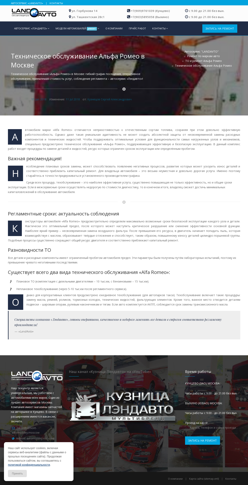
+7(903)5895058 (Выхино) (150, 17)
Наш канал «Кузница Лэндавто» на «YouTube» (110, 371)
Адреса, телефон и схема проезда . (213, 427)
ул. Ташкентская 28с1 (88, 17)
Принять (17, 473)
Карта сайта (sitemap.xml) (204, 478)
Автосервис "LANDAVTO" (201, 51)
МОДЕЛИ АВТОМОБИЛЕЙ (77, 29)
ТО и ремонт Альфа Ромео (203, 61)
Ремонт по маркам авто (203, 56)
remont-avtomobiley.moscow (35, 438)
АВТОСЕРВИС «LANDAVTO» (27, 3)
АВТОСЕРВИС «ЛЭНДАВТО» (31, 28)
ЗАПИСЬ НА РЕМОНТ (220, 28)
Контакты (230, 478)
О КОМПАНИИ (114, 28)
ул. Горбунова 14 (84, 11)
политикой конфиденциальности (29, 464)
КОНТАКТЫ (56, 3)
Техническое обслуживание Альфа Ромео (203, 65)
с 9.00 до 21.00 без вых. (206, 11)
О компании (175, 478)
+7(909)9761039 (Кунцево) (150, 11)
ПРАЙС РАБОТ (137, 28)
